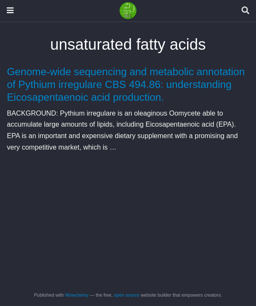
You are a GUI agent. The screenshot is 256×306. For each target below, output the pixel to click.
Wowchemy (77, 295)
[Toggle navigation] (10, 10)
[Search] (245, 11)
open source (126, 295)
